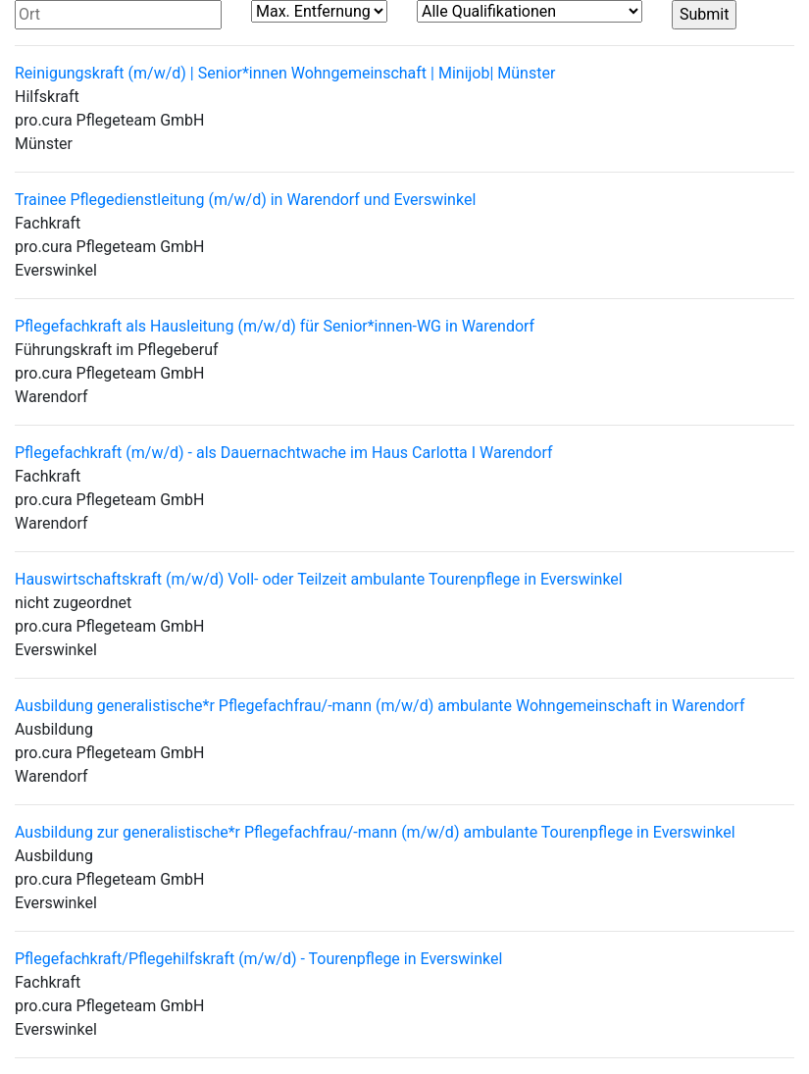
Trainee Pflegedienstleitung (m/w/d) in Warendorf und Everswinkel (245, 199)
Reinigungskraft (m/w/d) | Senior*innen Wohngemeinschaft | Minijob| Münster (285, 73)
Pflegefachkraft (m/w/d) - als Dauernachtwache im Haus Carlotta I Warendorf (284, 452)
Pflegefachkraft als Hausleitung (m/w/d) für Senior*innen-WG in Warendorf (274, 326)
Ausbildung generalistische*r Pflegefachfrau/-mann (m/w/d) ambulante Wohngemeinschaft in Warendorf (379, 705)
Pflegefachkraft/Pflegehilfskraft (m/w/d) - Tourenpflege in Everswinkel (258, 958)
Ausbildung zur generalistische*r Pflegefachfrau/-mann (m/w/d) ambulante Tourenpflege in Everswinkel (375, 832)
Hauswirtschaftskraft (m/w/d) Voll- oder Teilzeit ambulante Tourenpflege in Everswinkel (319, 579)
